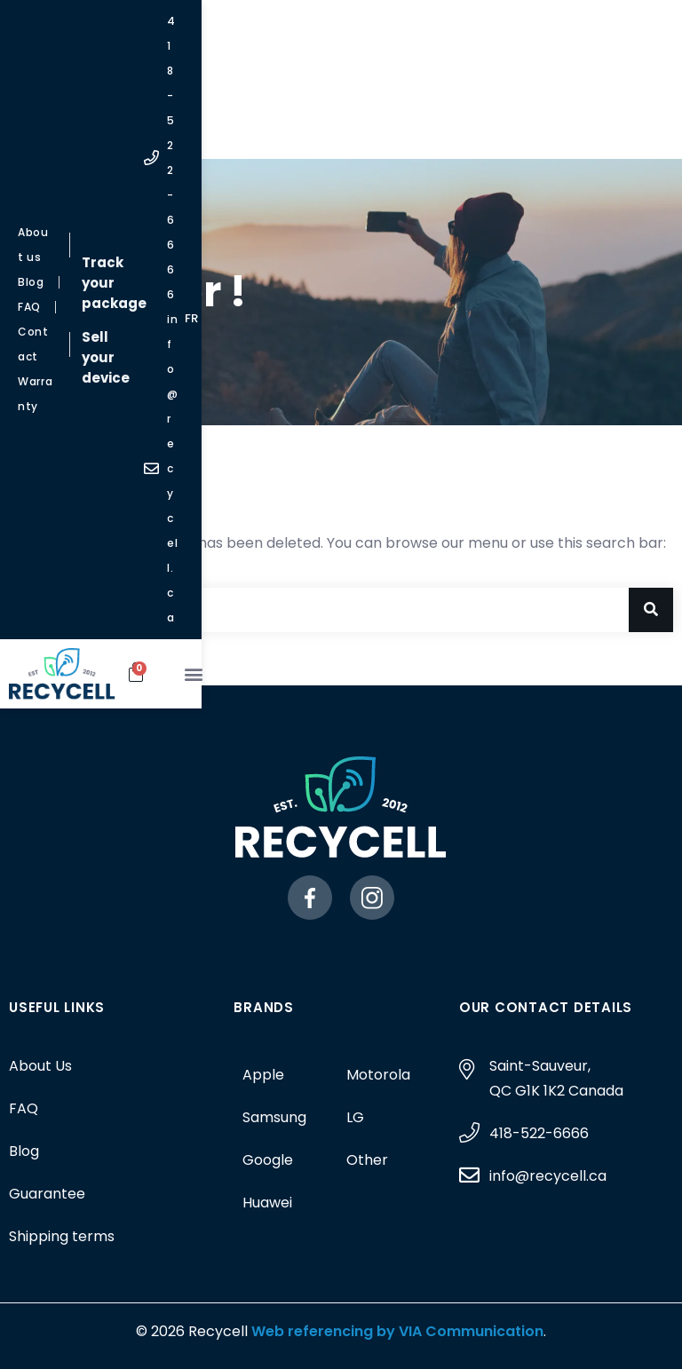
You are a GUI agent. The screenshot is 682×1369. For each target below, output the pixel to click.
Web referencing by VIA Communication (395, 1331)
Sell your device (329, 61)
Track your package (329, 28)
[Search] (651, 610)
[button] (647, 123)
